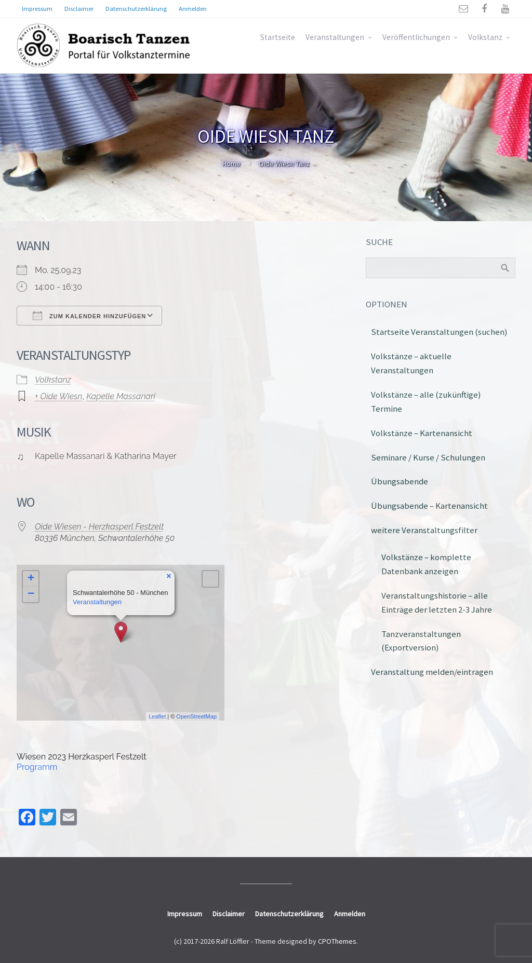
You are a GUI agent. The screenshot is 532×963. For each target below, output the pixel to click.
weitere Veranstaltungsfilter (424, 530)
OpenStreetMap (196, 716)
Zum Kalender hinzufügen (89, 315)
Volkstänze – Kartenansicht (421, 433)
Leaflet (157, 716)
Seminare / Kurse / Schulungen (428, 457)
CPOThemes (337, 941)
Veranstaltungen (334, 37)
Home (231, 163)
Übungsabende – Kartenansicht (429, 505)
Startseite (277, 37)
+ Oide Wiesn (58, 396)
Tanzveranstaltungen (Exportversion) (421, 641)
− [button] (31, 594)
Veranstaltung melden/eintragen (432, 671)
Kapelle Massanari (120, 396)
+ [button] (31, 579)
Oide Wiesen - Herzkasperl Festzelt (99, 527)
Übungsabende (399, 481)
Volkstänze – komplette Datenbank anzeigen (426, 564)
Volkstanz (485, 37)
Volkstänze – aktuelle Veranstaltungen (411, 363)
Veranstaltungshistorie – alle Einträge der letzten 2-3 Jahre (436, 602)
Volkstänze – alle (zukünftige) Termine (426, 401)
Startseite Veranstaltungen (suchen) (439, 331)
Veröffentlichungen (416, 37)
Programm (37, 767)
